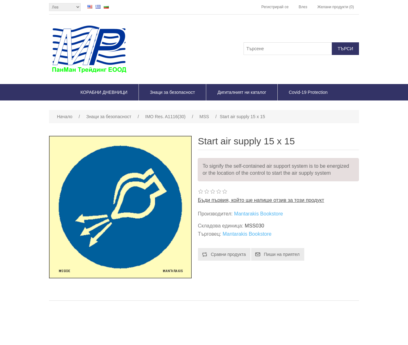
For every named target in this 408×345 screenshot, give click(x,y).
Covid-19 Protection (308, 92)
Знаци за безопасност (172, 92)
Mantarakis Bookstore (258, 213)
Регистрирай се (274, 7)
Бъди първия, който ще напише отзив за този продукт (261, 200)
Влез (303, 7)
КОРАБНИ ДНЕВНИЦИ (103, 92)
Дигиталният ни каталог (241, 92)
